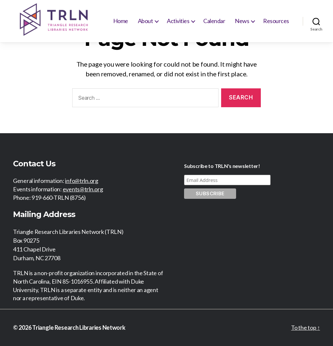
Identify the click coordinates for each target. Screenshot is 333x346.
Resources (276, 20)
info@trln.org (81, 180)
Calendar (214, 20)
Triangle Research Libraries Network (79, 327)
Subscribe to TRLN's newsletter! (222, 166)
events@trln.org (83, 189)
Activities (178, 20)
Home (120, 20)
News (242, 20)
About (145, 20)
